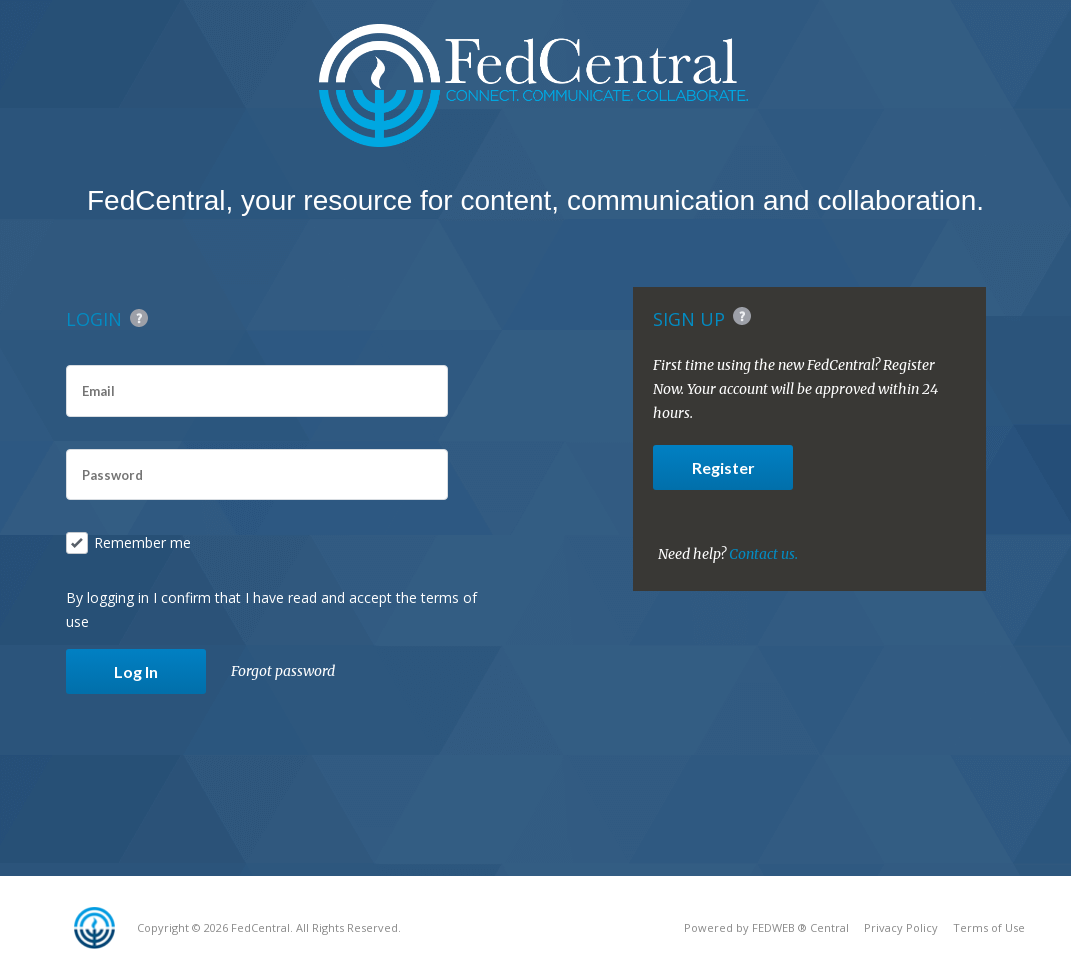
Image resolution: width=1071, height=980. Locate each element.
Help (139, 318)
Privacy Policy (901, 927)
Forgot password (283, 671)
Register (723, 467)
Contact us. (763, 554)
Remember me (128, 543)
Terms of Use (989, 927)
